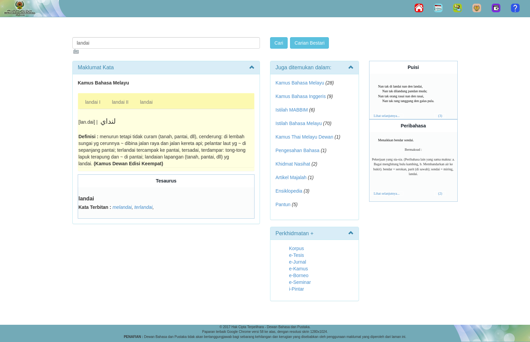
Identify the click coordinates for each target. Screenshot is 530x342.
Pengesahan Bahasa (297, 150)
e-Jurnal (297, 262)
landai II (120, 102)
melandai (122, 207)
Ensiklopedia (288, 191)
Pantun (282, 204)
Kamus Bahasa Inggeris (300, 96)
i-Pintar (296, 289)
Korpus (296, 248)
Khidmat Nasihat (292, 164)
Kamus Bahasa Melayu (300, 83)
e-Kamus (298, 268)
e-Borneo (299, 275)
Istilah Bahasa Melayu (298, 123)
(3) (440, 116)
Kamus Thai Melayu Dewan (304, 137)
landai (146, 102)
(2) (440, 193)
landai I (92, 102)
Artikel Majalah (291, 177)
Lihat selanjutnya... (387, 116)
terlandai (143, 207)
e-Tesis (296, 255)
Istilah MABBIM (291, 110)
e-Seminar (300, 282)
